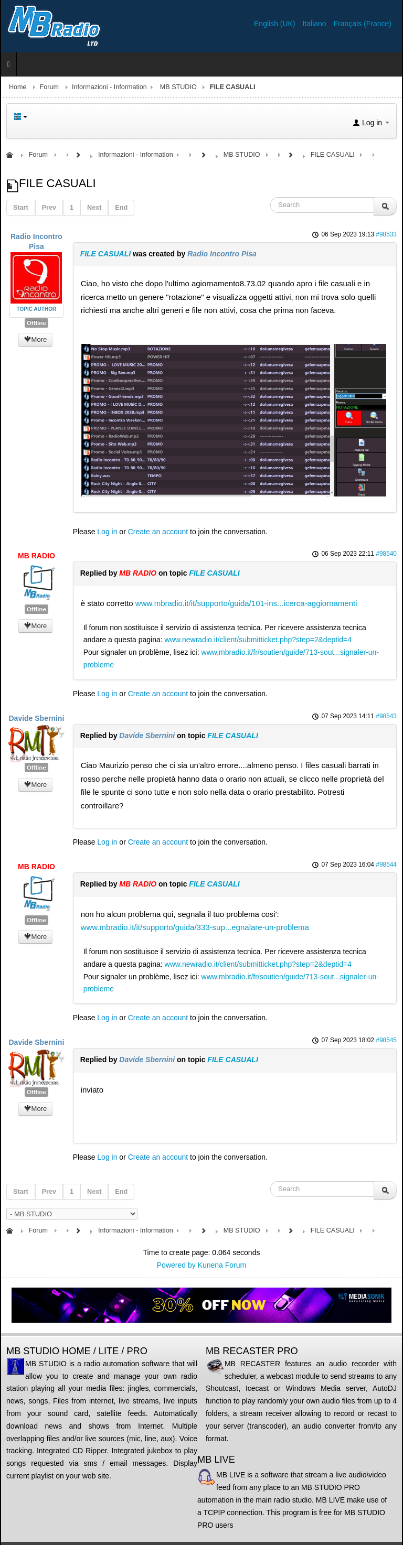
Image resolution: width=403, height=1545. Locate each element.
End (121, 207)
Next (94, 207)
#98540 (386, 553)
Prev (49, 207)
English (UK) (275, 23)
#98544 (386, 864)
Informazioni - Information (109, 87)
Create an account (158, 531)
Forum (49, 87)
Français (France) (362, 23)
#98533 (386, 234)
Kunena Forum (222, 1265)
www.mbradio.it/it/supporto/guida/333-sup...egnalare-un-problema (195, 927)
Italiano (315, 23)
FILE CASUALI (105, 254)
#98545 (386, 1040)
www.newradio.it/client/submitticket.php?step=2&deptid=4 (258, 639)
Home (18, 87)
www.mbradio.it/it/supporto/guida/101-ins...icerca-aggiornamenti (246, 603)
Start (20, 207)
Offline (36, 323)
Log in (107, 531)
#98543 (386, 716)
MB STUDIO (178, 87)
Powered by (176, 1265)
